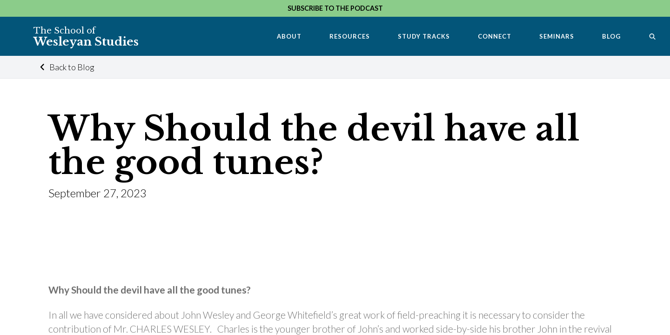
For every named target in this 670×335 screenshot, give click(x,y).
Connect (494, 36)
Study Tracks (424, 36)
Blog (611, 36)
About (289, 36)
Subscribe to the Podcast (335, 8)
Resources (349, 36)
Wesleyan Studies (86, 36)
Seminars (556, 36)
